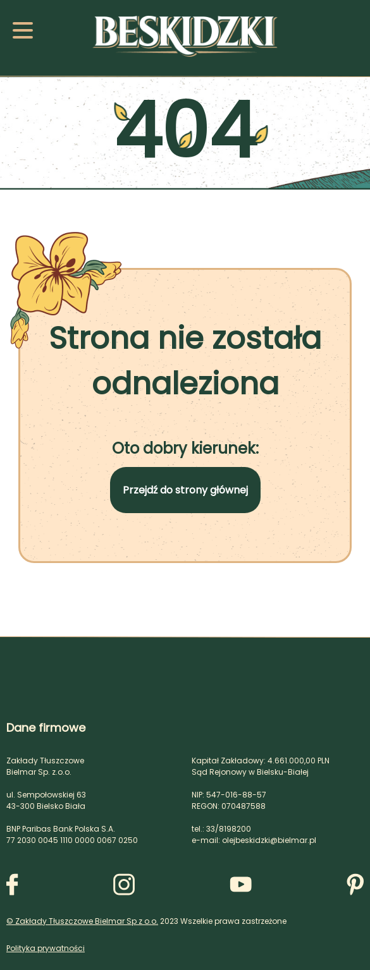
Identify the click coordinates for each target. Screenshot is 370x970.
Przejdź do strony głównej (185, 490)
